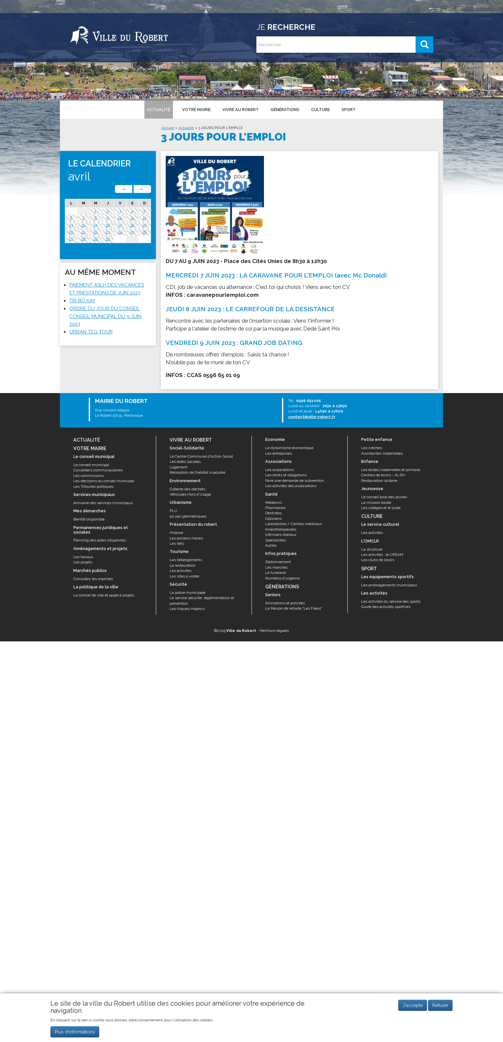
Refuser (440, 1005)
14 (83, 225)
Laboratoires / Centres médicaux (293, 523)
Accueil (167, 127)
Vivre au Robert (240, 109)
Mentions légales (274, 630)
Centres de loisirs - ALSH (383, 475)
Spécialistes (275, 540)
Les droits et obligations (286, 475)
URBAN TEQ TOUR (91, 332)
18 (132, 225)
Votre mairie (196, 109)
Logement (178, 467)
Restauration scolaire (379, 480)
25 (132, 232)
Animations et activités (285, 603)
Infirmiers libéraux (280, 534)
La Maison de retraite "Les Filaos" (293, 608)
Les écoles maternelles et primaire (390, 469)
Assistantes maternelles (382, 453)
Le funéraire (275, 572)
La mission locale (376, 502)
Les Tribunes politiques (93, 486)
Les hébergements (186, 560)
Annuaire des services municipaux (103, 503)
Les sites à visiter (184, 576)
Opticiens (273, 518)
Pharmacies (275, 507)
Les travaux (83, 557)
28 (83, 239)
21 (83, 232)
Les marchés (276, 567)
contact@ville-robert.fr (311, 416)
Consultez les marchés (93, 579)
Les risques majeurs (187, 608)
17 (120, 225)
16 (108, 225)
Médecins (273, 502)
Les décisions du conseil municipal (103, 481)
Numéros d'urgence (282, 578)
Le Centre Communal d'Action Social (201, 456)
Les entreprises (278, 453)
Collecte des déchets (187, 489)
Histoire (176, 532)
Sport (348, 109)
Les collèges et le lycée (381, 507)
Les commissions (88, 475)
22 (96, 232)
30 (107, 239)
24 (120, 232)
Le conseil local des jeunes (384, 497)
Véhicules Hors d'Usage (190, 494)
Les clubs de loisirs (377, 560)
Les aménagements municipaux (389, 585)
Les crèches (371, 447)
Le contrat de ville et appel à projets (103, 595)
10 (120, 218)
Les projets (82, 562)
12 (144, 218)
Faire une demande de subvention (294, 480)
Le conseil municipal (91, 465)
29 (96, 239)
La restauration (183, 565)
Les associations (279, 469)
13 (71, 225)
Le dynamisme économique (289, 447)
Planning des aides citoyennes (99, 540)
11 (132, 218)
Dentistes (273, 513)
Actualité (158, 109)
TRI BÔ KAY (82, 301)
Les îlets (177, 543)
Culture (320, 109)
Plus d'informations (75, 1031)
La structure (371, 549)
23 (108, 232)
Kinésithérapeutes (280, 529)
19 (144, 225)
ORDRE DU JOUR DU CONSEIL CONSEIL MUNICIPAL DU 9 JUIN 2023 (105, 316)
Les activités (180, 570)
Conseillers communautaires (98, 470)
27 (71, 239)
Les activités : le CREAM (382, 554)
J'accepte (412, 1005)
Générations (284, 109)
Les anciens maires (186, 538)
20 (71, 232)
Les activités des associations (290, 485)
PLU (173, 510)
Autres (271, 545)
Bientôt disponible (88, 519)
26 (144, 232)
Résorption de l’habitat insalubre (197, 472)
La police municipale (187, 592)
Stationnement (278, 561)
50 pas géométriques (188, 516)
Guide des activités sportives (386, 606)
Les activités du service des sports (390, 601)
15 (95, 225)
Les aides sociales (185, 461)
